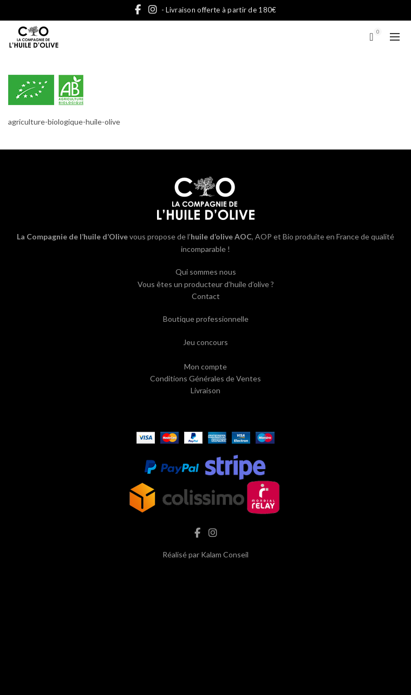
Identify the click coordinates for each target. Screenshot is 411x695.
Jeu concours (205, 342)
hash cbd (206, 577)
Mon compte (205, 366)
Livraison (205, 390)
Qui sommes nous (205, 271)
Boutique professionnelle (206, 318)
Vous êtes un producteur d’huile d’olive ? (206, 284)
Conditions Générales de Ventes (205, 378)
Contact (206, 296)
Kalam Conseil (225, 554)
